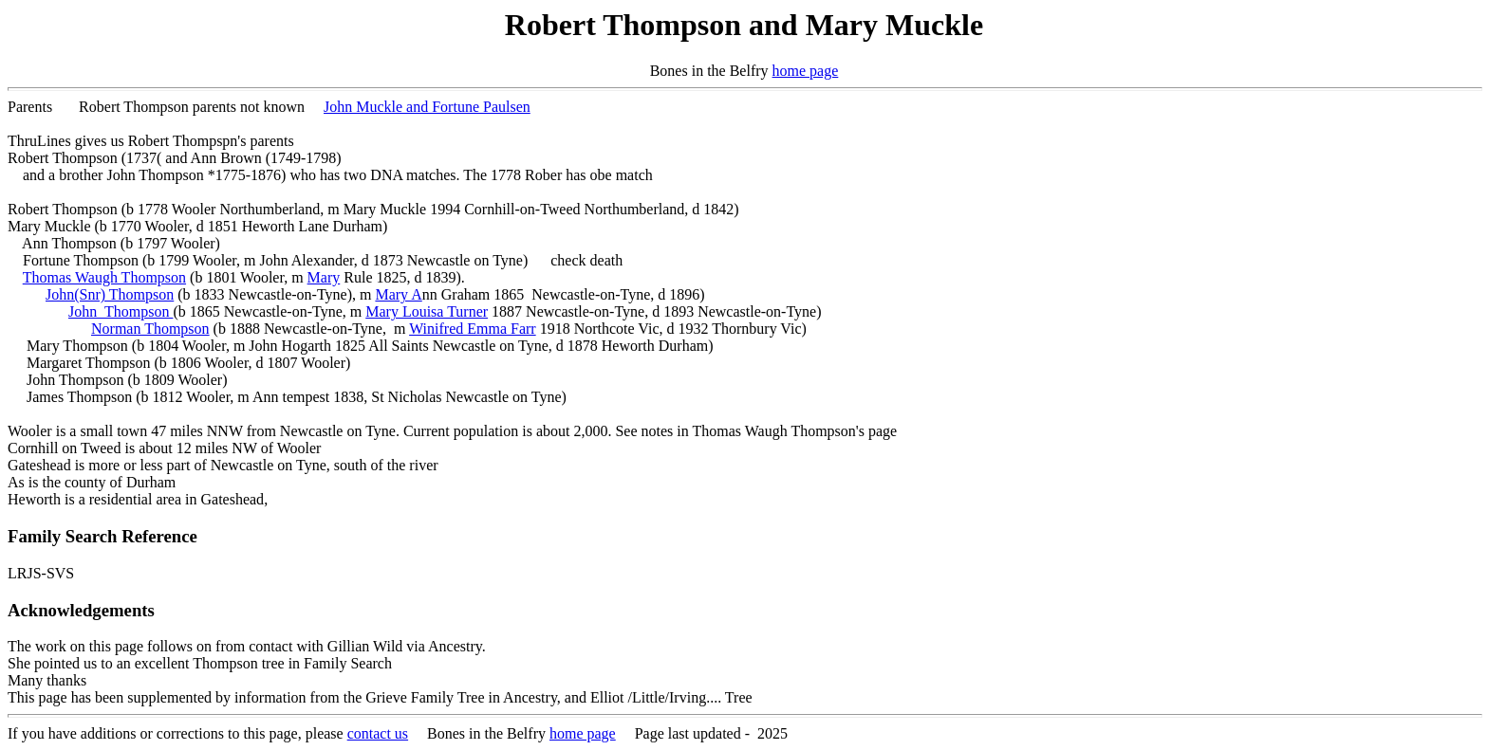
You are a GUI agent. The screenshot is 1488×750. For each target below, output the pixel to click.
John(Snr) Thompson (110, 294)
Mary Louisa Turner (426, 311)
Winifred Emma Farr (472, 328)
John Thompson (120, 311)
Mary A (398, 294)
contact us (377, 733)
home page (805, 71)
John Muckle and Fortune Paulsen (427, 107)
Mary (324, 277)
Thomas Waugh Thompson (104, 277)
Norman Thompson (150, 328)
